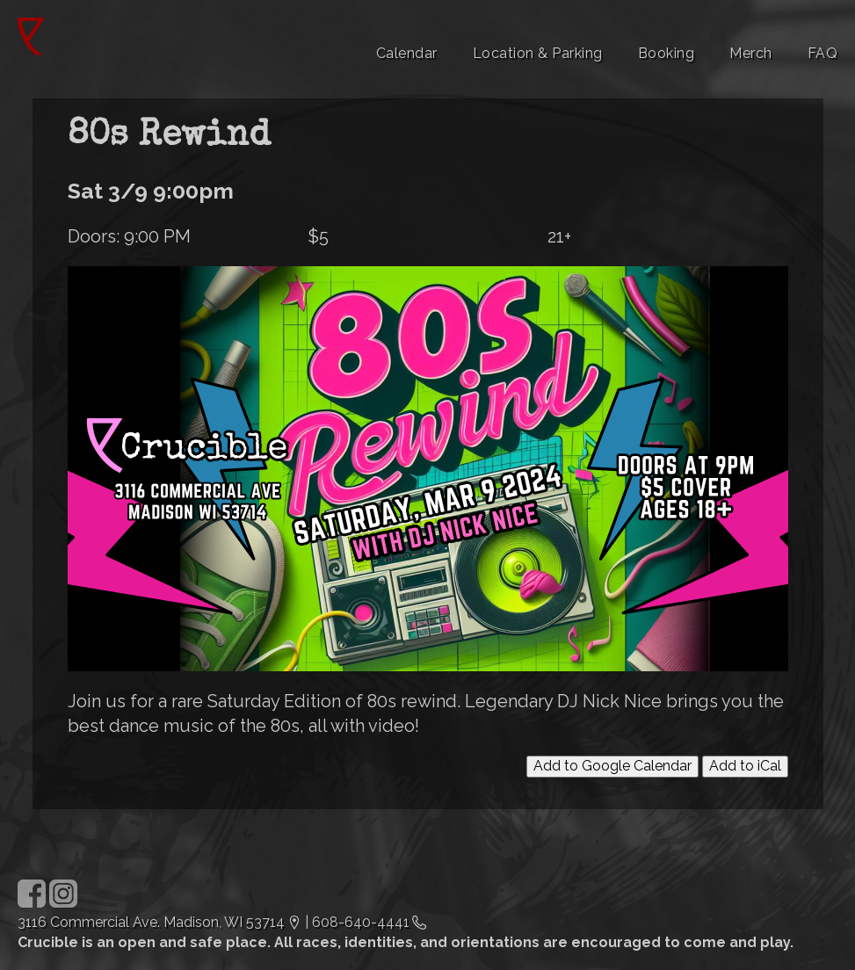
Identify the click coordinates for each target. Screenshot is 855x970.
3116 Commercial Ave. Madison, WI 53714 (151, 922)
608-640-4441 (360, 922)
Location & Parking (538, 53)
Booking (666, 53)
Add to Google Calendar (612, 765)
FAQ (823, 53)
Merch (750, 53)
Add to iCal (745, 765)
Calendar (407, 53)
